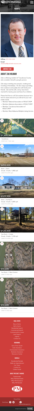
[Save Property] (2, 120)
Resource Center (17, 354)
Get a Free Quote (17, 345)
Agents (17, 336)
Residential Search (17, 328)
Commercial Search (17, 330)
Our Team (17, 365)
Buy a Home (17, 324)
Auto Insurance (17, 348)
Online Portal (17, 369)
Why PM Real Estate (17, 378)
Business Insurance (17, 352)
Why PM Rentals (17, 383)
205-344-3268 (10, 59)
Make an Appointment (17, 363)
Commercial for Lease (17, 332)
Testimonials (17, 376)
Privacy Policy (17, 399)
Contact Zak (7, 69)
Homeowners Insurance (17, 350)
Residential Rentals (17, 361)
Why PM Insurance (17, 380)
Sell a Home (17, 326)
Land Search (17, 334)
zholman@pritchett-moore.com (11, 63)
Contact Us (17, 338)
